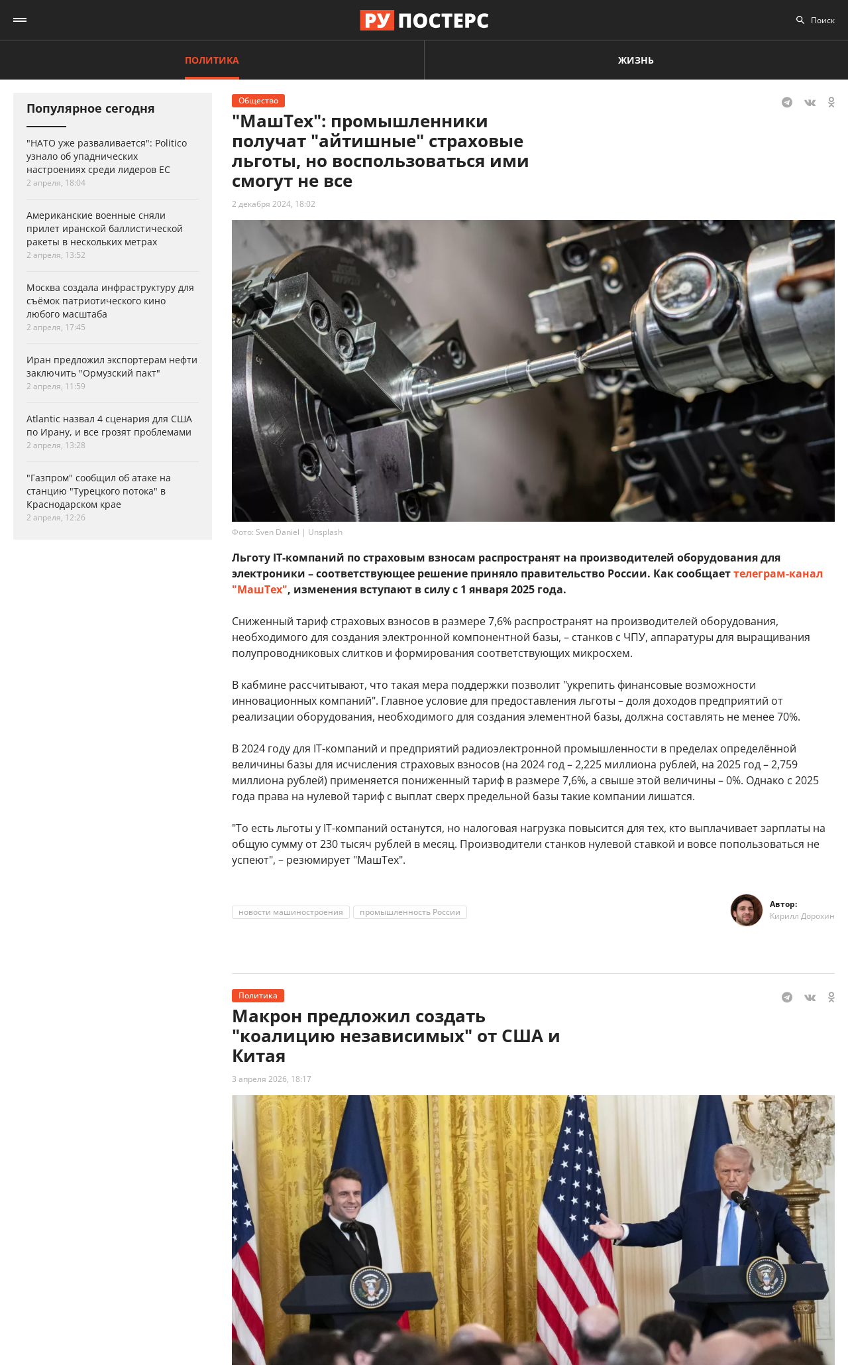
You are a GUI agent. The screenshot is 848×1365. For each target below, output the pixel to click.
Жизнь (636, 60)
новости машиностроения (290, 912)
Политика (212, 60)
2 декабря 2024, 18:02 (273, 203)
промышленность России (410, 912)
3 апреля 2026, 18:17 (271, 1079)
